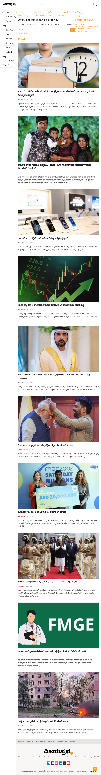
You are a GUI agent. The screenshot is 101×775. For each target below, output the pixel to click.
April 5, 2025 (29, 450)
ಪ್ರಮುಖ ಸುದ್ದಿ (19, 12)
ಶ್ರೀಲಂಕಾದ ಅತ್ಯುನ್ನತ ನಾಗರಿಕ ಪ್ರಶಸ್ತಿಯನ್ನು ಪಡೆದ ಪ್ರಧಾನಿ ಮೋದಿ (45, 445)
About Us (21, 741)
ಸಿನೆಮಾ (51, 12)
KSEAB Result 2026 (84, 29)
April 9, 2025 (29, 243)
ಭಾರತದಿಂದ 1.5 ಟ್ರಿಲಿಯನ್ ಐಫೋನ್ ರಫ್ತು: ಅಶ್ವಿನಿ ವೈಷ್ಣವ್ (42, 238)
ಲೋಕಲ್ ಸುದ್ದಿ (36, 12)
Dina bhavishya (22, 15)
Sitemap (72, 741)
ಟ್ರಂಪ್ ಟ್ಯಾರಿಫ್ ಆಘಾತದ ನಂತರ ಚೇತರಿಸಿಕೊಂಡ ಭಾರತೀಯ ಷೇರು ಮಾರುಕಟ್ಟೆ (51, 305)
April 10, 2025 (29, 173)
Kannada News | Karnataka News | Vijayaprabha (56, 771)
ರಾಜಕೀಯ (64, 12)
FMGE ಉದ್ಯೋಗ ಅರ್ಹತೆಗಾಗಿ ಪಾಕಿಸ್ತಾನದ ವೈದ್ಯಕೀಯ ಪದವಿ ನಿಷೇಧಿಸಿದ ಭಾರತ (52, 651)
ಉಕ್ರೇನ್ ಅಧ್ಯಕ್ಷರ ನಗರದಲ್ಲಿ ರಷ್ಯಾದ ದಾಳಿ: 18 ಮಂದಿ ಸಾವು (43, 721)
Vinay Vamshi (21, 450)
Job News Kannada (44, 15)
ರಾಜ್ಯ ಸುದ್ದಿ (10, 30)
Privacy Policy (40, 741)
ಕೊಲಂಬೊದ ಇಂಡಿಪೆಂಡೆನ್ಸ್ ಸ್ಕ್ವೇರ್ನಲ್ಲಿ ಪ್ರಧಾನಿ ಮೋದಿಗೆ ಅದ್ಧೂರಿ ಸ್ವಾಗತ (47, 582)
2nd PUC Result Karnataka (80, 25)
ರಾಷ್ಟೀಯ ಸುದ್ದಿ (7, 54)
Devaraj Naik (21, 100)
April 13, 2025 (29, 100)
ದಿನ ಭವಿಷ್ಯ (10, 43)
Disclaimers (51, 741)
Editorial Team (62, 741)
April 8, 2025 (29, 310)
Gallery (77, 15)
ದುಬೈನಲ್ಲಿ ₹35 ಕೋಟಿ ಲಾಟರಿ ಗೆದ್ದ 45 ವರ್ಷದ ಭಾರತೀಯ (42, 512)
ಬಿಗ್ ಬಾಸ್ (63, 15)
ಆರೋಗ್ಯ (78, 12)
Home (8, 12)
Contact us (30, 741)
